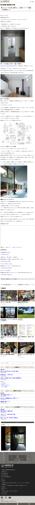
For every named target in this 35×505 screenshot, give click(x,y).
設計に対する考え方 (5, 482)
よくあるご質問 (4, 492)
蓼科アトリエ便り (17, 390)
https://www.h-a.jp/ (5, 254)
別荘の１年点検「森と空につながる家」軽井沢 (9, 371)
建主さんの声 (4, 488)
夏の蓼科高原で (20, 319)
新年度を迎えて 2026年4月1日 (7, 374)
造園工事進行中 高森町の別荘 (6, 411)
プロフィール (4, 485)
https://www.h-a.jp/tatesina (7, 267)
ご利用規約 (2, 500)
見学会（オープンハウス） (6, 385)
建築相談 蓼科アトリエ (5, 401)
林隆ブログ (3, 4)
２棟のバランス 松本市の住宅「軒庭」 (8, 414)
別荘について (16, 482)
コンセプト (4, 481)
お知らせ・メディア (5, 384)
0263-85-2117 (5, 473)
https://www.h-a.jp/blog (6, 261)
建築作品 (3, 480)
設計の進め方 (11, 482)
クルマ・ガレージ (5, 387)
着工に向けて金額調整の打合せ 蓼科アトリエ (9, 398)
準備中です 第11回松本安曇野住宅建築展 (7, 354)
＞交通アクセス (4, 471)
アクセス (25, 485)
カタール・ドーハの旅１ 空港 (5, 302)
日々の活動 (3, 383)
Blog (3, 489)
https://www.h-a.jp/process (7, 274)
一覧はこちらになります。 (17, 247)
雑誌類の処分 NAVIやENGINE (23, 302)
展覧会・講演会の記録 (19, 485)
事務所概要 (4, 484)
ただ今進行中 (17, 407)
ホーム (3, 478)
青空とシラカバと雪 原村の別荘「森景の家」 (9, 417)
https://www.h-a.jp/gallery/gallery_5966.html (9, 65)
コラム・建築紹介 (11, 4)
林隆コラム (28, 482)
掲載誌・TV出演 (12, 485)
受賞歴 (8, 485)
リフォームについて (22, 482)
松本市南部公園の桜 (6, 284)
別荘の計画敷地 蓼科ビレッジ (6, 394)
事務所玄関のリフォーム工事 (23, 284)
